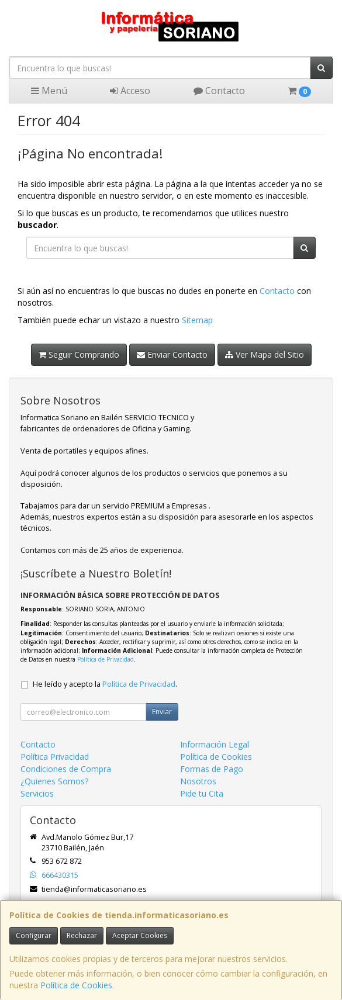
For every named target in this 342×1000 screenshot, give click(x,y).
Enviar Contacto (172, 354)
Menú (49, 90)
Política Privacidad (54, 756)
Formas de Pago (211, 768)
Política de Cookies (76, 985)
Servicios (37, 793)
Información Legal (214, 744)
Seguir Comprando (79, 354)
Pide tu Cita (201, 793)
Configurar (33, 935)
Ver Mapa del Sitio (264, 354)
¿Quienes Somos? (54, 781)
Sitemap (197, 320)
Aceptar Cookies (139, 935)
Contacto (219, 90)
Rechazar (82, 935)
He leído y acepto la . (105, 684)
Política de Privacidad (105, 659)
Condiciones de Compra (65, 768)
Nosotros (198, 781)
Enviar (162, 712)
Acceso (130, 90)
